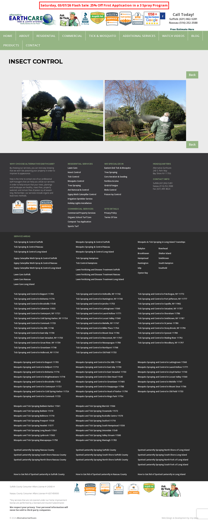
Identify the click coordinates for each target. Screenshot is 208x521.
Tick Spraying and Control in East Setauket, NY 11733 (38, 337)
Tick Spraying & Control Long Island (30, 251)
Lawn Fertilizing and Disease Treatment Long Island (100, 279)
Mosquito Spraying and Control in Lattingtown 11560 (162, 362)
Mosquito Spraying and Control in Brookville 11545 (37, 381)
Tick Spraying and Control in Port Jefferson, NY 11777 (162, 298)
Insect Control (74, 172)
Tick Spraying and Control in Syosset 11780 (158, 333)
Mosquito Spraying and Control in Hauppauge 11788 (100, 386)
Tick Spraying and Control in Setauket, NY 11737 (160, 308)
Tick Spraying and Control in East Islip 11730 (34, 333)
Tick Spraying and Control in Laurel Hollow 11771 (98, 313)
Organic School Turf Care (79, 217)
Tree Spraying (74, 185)
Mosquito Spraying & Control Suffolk (93, 242)
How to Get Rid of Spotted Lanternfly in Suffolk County (39, 474)
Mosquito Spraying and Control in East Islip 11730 (98, 367)
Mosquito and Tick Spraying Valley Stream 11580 (98, 435)
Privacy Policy (110, 213)
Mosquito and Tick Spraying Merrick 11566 (95, 406)
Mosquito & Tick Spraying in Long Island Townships (161, 242)
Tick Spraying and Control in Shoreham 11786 (159, 313)
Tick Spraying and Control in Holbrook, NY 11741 (36, 352)
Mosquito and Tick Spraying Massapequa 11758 (36, 440)
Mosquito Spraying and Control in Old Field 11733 (160, 391)
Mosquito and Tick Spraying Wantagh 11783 (96, 440)
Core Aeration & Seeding (115, 176)
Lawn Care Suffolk (22, 274)
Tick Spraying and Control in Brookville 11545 (35, 303)
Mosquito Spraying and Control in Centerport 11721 (38, 386)
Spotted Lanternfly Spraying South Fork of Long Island (163, 464)
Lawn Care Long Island (24, 284)
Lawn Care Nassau (22, 279)
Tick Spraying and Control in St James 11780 (158, 323)
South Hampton (166, 263)
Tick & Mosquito (102, 36)
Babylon (141, 248)
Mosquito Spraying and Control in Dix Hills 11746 (98, 362)
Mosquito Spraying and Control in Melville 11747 (160, 381)
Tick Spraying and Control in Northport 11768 (97, 347)
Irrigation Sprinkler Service (80, 198)
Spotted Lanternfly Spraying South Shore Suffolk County (102, 454)
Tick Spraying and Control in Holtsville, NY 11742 (98, 294)
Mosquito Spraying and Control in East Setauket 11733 (101, 372)
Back (192, 75)
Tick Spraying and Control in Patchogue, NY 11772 (161, 294)
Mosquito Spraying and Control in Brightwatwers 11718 (39, 376)
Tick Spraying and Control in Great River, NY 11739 (37, 342)
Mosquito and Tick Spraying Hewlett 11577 (33, 425)
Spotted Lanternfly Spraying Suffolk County (96, 450)
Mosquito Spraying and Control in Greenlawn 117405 (100, 381)
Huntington (143, 263)
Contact (33, 45)
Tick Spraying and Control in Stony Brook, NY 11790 (162, 328)
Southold (163, 268)
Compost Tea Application (79, 221)
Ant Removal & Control (78, 189)
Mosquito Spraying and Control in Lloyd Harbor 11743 (162, 372)
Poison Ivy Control (112, 194)
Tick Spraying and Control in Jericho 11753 (95, 303)
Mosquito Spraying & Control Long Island (95, 251)
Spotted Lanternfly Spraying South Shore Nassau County (40, 454)
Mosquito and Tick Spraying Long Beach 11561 (35, 430)
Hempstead (143, 258)
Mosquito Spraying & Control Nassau (93, 246)
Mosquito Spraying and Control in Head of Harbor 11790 (102, 391)
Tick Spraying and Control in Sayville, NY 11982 (159, 303)
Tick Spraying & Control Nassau (28, 246)
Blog (195, 36)
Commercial (72, 36)
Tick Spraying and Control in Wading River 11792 (160, 337)
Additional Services (139, 36)
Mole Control (110, 189)
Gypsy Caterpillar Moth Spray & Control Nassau (35, 263)
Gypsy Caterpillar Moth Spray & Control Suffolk (35, 258)
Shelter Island (165, 253)
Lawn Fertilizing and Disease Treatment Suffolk (98, 269)
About (24, 36)
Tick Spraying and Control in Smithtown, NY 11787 (161, 318)
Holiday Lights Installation (80, 203)
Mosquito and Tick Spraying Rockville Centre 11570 (99, 415)
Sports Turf (73, 226)
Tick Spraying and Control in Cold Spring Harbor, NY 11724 (41, 318)
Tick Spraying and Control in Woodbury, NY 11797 (161, 342)
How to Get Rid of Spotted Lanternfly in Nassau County (101, 474)
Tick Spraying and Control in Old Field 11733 (96, 352)
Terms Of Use (110, 217)
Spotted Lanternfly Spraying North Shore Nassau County (40, 459)
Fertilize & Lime (111, 181)
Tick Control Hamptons (86, 263)
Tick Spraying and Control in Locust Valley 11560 (98, 318)
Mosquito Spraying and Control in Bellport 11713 (36, 367)
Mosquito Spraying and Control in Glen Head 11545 (99, 376)
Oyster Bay (143, 272)
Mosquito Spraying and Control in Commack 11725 (37, 396)
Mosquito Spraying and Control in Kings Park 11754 (99, 396)
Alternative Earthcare (26, 518)
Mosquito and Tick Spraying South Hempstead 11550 (100, 425)
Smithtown (164, 258)
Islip (139, 268)
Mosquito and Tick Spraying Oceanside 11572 (97, 411)
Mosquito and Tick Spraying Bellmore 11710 (34, 415)
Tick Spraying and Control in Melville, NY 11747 (97, 323)
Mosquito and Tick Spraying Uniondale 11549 (96, 430)
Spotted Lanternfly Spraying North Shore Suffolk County (102, 459)
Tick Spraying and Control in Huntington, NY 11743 (99, 298)
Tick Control (73, 176)
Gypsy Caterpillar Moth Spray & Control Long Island (37, 268)
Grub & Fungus (111, 185)
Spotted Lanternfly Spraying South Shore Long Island (162, 454)
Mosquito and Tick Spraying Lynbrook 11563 (34, 435)
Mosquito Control (76, 181)
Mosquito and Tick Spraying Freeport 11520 (34, 420)
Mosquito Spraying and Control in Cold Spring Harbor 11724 (41, 391)
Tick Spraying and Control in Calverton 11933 (34, 308)
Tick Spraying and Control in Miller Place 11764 (97, 328)
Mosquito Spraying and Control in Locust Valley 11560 (162, 376)
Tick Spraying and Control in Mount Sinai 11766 (97, 333)
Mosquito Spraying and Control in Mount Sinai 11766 (162, 386)
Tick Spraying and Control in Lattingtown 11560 (98, 308)
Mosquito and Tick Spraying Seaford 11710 (96, 420)
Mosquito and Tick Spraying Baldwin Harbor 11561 (37, 406)
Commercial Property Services (82, 213)
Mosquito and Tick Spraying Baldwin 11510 (33, 411)
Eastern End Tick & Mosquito (117, 168)
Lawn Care (72, 168)
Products (11, 45)
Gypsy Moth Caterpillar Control (82, 194)
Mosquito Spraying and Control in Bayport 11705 (36, 362)
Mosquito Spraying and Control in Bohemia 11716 (36, 372)
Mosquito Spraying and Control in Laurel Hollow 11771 (163, 367)
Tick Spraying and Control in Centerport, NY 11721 (37, 313)
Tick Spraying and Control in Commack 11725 (35, 323)
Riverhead (163, 248)
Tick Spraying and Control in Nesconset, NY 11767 (99, 337)
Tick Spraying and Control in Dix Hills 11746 (34, 328)
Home (7, 36)
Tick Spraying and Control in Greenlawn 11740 (35, 347)
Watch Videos (173, 36)
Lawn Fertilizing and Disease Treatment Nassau (98, 274)
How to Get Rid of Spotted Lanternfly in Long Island (161, 474)
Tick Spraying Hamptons (87, 258)
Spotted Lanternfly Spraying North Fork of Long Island (163, 459)
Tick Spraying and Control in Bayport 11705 (34, 294)
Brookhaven (143, 253)
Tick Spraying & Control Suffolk (28, 242)
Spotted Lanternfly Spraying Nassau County (34, 450)
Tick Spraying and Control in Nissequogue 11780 (98, 342)
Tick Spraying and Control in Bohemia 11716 (34, 298)
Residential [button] (45, 36)
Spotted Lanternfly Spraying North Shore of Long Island (163, 450)
